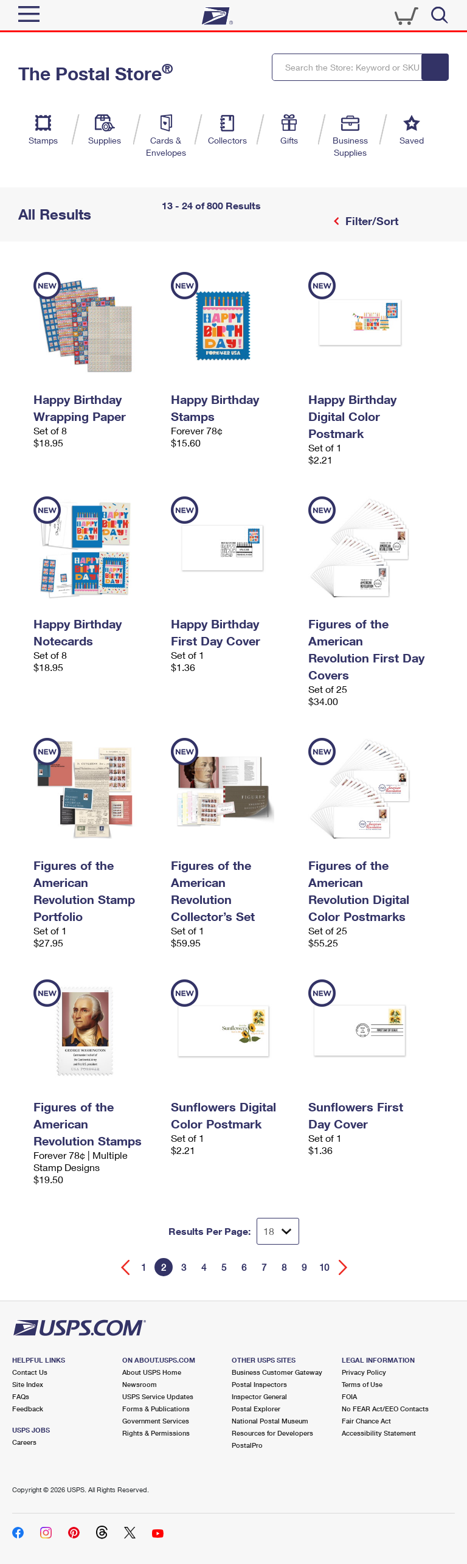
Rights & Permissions (156, 1433)
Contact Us (29, 1372)
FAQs (20, 1396)
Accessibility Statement (379, 1433)
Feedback (27, 1409)
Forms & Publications (156, 1409)
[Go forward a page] (343, 1267)
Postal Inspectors (259, 1384)
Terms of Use (362, 1384)
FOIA (349, 1396)
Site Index (27, 1384)
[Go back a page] (125, 1267)
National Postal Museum (270, 1421)
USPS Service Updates (157, 1396)
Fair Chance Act (366, 1421)
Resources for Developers (272, 1433)
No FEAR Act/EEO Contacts (385, 1409)
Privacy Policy (364, 1372)
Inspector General (259, 1396)
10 (324, 1267)
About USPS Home (151, 1372)
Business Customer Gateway (277, 1372)
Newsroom (139, 1384)
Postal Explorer (256, 1409)
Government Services (155, 1421)
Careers (24, 1442)
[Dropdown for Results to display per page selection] (278, 1231)
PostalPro (247, 1445)
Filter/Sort (370, 221)
